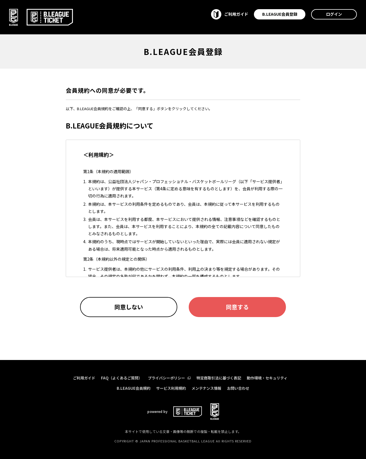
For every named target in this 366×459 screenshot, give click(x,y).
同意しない (128, 307)
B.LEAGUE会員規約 (133, 388)
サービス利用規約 (171, 388)
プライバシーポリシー (169, 378)
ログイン (334, 14)
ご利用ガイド (84, 378)
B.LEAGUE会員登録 (279, 14)
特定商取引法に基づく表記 (218, 378)
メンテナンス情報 (206, 388)
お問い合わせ (238, 388)
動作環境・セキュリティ (267, 378)
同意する (237, 307)
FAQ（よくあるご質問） (121, 378)
